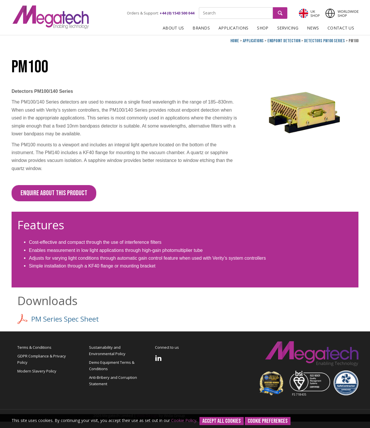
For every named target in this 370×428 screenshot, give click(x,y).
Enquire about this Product (54, 193)
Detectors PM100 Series (324, 41)
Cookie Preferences (268, 421)
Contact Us (341, 28)
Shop (262, 28)
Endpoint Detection (283, 41)
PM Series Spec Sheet (58, 319)
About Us (173, 28)
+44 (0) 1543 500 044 (177, 13)
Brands (201, 28)
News (313, 28)
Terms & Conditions (34, 347)
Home (234, 41)
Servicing (288, 28)
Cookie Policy (183, 420)
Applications (233, 28)
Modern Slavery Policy (36, 371)
